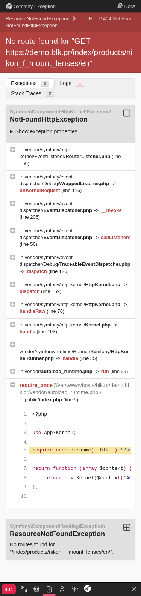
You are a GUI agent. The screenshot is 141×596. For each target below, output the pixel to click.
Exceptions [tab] (30, 83)
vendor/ (59, 371)
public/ (44, 399)
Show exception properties (46, 131)
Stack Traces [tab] (32, 93)
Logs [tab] (72, 83)
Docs (126, 6)
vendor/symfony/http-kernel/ (73, 284)
